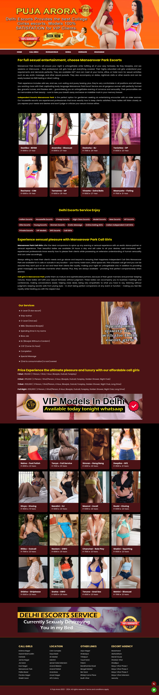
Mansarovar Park (25, 669)
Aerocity (114, 678)
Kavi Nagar (23, 666)
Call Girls (68, 230)
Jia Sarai (22, 663)
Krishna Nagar (24, 651)
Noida (68, 52)
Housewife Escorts (44, 219)
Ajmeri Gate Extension (58, 663)
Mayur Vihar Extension (120, 675)
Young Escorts (40, 225)
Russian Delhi (52, 52)
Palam (83, 663)
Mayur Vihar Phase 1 (119, 666)
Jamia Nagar (24, 660)
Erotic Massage (75, 225)
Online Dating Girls (94, 225)
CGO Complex (55, 651)
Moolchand (116, 651)
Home (19, 52)
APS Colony (54, 678)
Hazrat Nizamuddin (26, 654)
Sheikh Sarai (23, 678)
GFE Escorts (55, 230)
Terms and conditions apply (97, 689)
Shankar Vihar (117, 660)
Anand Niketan (55, 666)
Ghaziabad (99, 52)
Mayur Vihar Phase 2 (119, 669)
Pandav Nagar (24, 675)
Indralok (22, 657)
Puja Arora (56, 689)
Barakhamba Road (88, 666)
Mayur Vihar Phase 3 (119, 672)
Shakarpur (85, 654)
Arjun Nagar (85, 651)
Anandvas (54, 672)
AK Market (54, 657)
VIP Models (41, 230)
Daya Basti (54, 654)
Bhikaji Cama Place (88, 675)
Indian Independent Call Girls (119, 225)
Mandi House (116, 657)
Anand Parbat (55, 669)
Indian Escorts (25, 219)
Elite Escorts (24, 225)
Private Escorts (26, 230)
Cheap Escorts (62, 219)
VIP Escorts (129, 219)
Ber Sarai (84, 672)
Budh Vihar (85, 678)
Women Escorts (57, 225)
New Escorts (114, 219)
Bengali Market (86, 669)
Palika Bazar (23, 672)
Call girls (33, 52)
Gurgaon (82, 52)
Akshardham (116, 654)
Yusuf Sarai (85, 660)
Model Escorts (99, 219)
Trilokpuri (84, 657)
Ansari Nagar (55, 675)
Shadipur (115, 663)
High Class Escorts (81, 219)
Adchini (53, 660)
